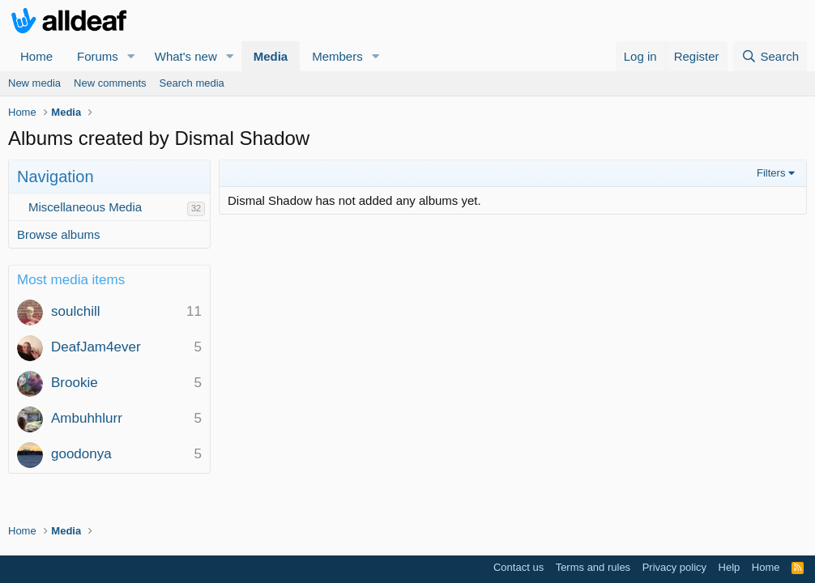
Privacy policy (674, 567)
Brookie (74, 382)
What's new (186, 56)
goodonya (81, 454)
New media (34, 83)
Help (729, 567)
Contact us (518, 567)
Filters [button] (771, 173)
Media (271, 56)
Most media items (71, 279)
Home (36, 56)
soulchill (75, 311)
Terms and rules (593, 567)
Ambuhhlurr (86, 418)
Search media (192, 83)
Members (337, 56)
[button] (131, 56)
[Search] (770, 56)
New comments (110, 83)
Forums (97, 56)
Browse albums (58, 234)
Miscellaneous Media (85, 207)
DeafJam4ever (96, 347)
